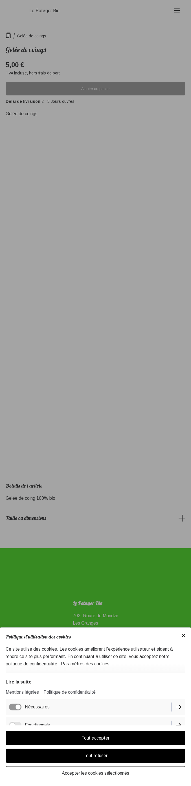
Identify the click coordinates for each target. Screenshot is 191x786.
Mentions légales (22, 692)
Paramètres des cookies (85, 663)
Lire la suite (19, 682)
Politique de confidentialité (69, 692)
